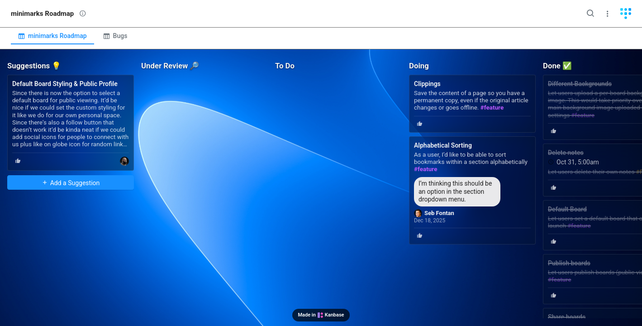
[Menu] (607, 13)
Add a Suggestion (71, 183)
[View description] (82, 13)
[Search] (590, 13)
